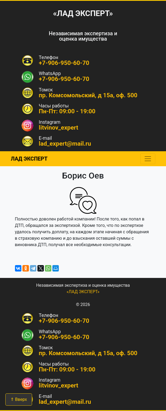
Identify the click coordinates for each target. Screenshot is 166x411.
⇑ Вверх (18, 399)
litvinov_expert (58, 127)
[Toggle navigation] (147, 158)
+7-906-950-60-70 (64, 78)
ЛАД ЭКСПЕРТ (29, 159)
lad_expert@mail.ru (65, 143)
